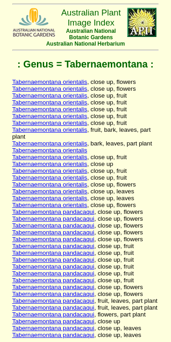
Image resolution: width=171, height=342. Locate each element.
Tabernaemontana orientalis (50, 81)
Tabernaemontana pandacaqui (53, 211)
